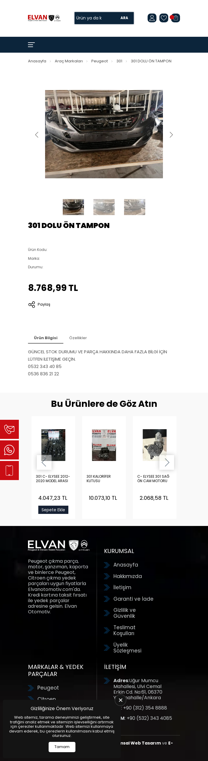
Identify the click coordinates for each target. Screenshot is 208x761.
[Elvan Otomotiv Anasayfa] (44, 18)
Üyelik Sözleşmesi (127, 648)
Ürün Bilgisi (45, 338)
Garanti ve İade (133, 599)
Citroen (46, 699)
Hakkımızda (127, 576)
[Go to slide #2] (104, 207)
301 (119, 61)
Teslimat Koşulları (124, 631)
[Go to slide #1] (73, 207)
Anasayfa (37, 61)
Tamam (62, 747)
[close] (120, 700)
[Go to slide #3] (134, 207)
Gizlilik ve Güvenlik (124, 613)
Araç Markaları (69, 61)
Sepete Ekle (53, 510)
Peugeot (99, 61)
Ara (124, 18)
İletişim (122, 587)
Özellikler (78, 338)
